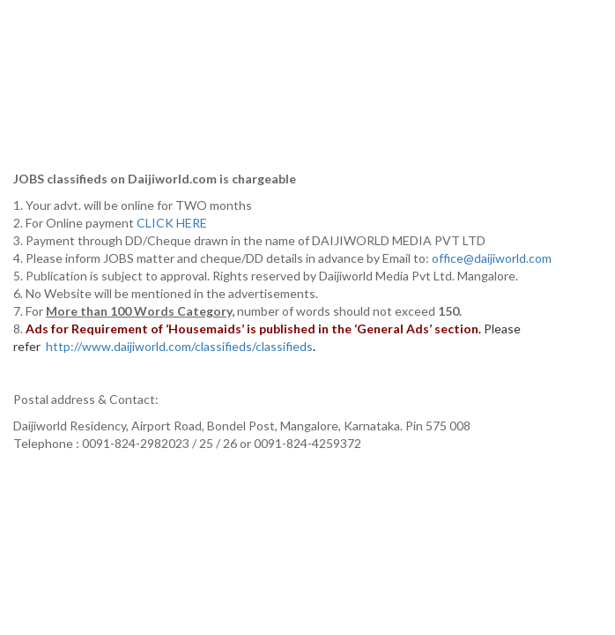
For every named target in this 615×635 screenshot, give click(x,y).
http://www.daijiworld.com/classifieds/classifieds (179, 346)
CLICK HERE (173, 222)
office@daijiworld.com (493, 257)
